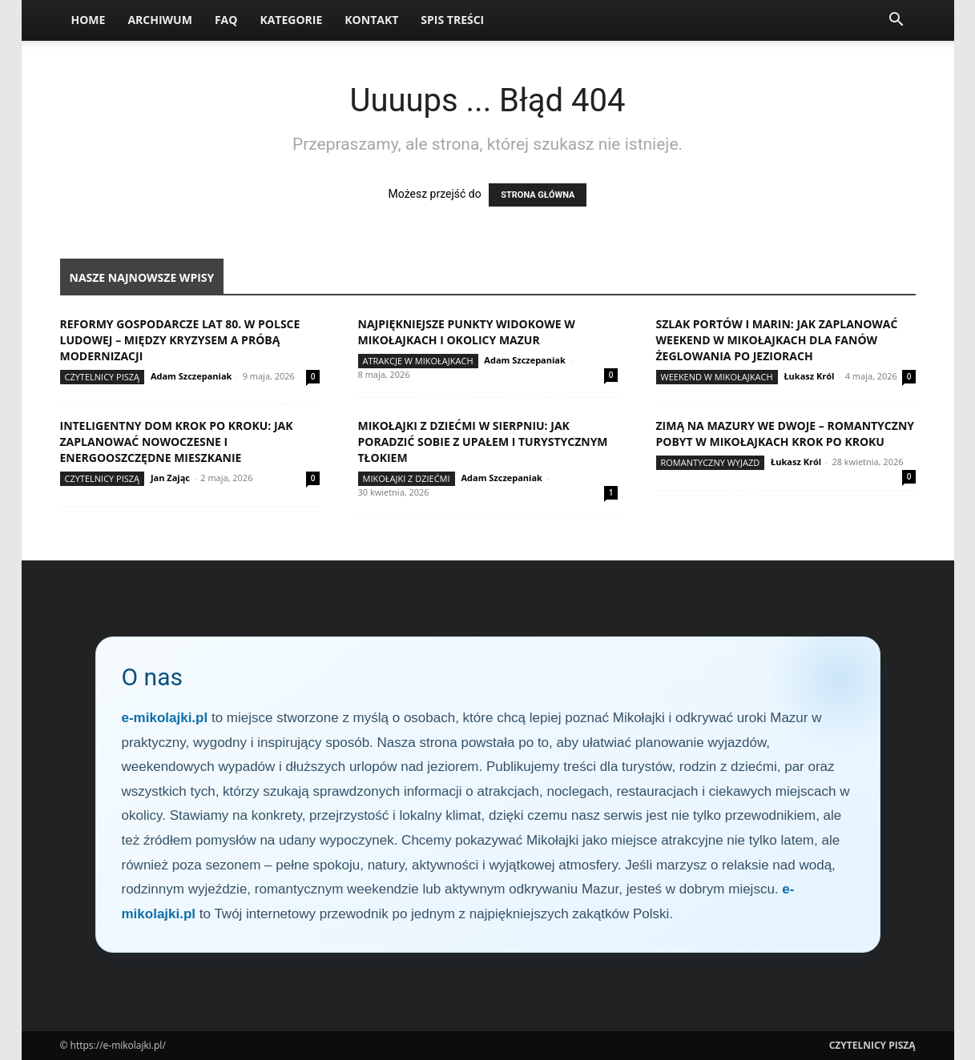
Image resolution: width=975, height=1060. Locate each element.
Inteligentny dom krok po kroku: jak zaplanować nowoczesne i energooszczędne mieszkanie (176, 441)
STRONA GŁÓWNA (537, 195)
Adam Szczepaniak (191, 376)
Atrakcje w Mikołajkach (418, 361)
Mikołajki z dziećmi (406, 478)
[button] (896, 21)
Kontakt (371, 19)
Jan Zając (170, 478)
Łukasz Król (809, 376)
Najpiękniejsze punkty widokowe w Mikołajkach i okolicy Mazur (466, 331)
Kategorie (291, 19)
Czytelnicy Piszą (102, 377)
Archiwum (159, 19)
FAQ (226, 19)
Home (88, 19)
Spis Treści (452, 19)
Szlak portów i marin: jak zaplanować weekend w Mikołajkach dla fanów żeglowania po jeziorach (777, 339)
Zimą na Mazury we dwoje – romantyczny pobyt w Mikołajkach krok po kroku (785, 433)
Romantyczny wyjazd (710, 462)
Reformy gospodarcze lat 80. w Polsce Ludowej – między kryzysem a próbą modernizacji (180, 339)
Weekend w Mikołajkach (717, 377)
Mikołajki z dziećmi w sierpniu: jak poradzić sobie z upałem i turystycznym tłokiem (483, 441)
